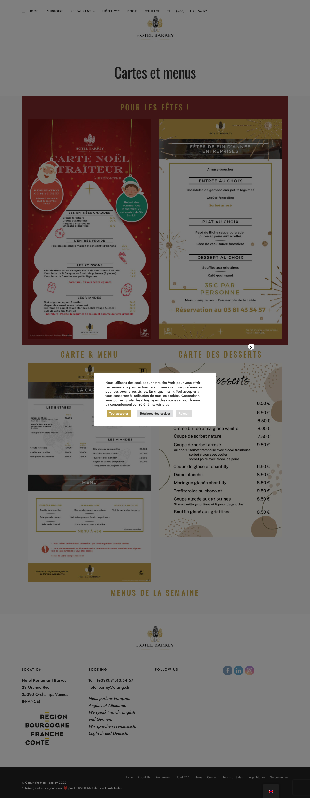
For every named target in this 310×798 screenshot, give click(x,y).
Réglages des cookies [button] (155, 413)
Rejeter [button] (184, 413)
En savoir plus (158, 404)
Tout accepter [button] (118, 413)
